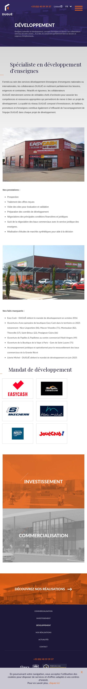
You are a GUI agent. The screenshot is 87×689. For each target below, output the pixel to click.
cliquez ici (54, 682)
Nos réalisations (43, 632)
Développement (43, 625)
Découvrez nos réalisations (40, 589)
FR (66, 6)
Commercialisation (43, 611)
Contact (43, 647)
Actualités (44, 640)
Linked (58, 6)
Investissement (43, 618)
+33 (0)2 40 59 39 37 (41, 6)
